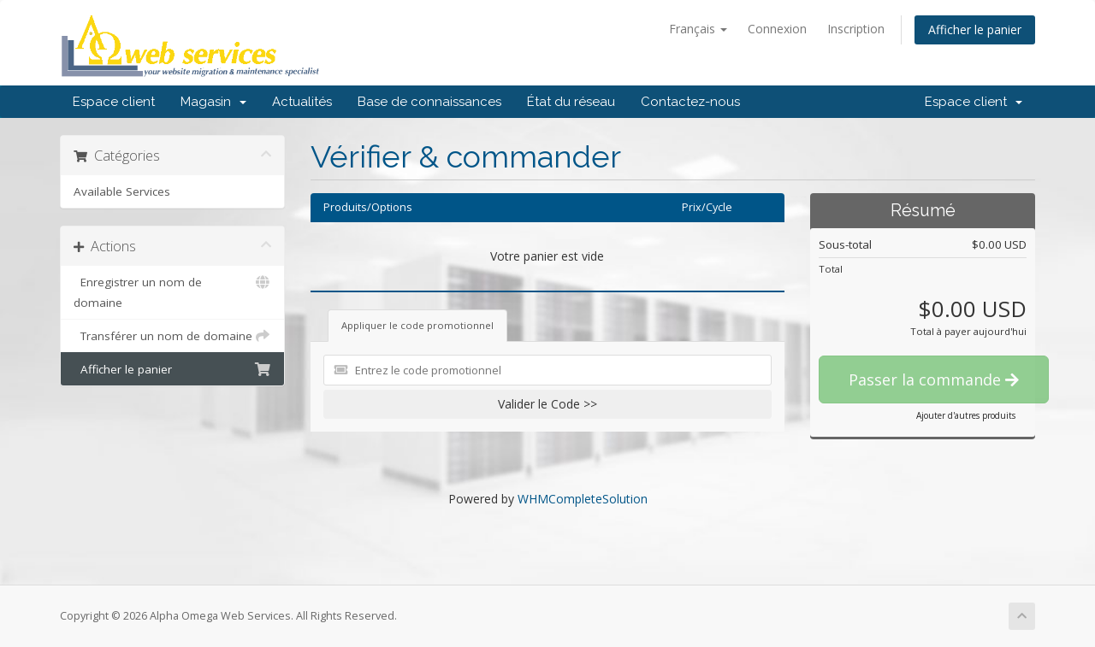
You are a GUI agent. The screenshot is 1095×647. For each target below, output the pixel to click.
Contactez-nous (690, 101)
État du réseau (571, 101)
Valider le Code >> (547, 404)
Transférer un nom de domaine (172, 336)
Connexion (777, 29)
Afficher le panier (974, 29)
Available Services (122, 191)
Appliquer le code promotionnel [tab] (417, 325)
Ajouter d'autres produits (965, 415)
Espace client (114, 101)
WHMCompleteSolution (583, 499)
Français (698, 29)
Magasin (213, 101)
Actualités (302, 101)
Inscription (856, 29)
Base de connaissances (429, 101)
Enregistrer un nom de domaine (172, 291)
